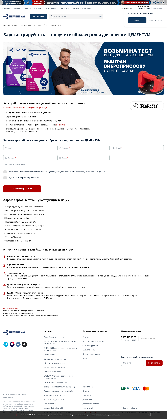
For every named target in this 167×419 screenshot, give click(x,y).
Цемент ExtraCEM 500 (53, 408)
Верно (137, 20)
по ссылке (60, 125)
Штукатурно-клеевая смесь (56, 382)
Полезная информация (94, 331)
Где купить (27, 8)
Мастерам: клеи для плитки (82, 8)
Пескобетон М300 (51, 404)
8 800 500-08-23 (144, 8)
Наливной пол (50, 354)
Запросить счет (51, 8)
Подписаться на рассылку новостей (23, 177)
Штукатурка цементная (54, 363)
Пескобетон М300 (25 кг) (54, 337)
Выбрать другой (155, 20)
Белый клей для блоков (54, 399)
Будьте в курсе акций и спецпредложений (137, 357)
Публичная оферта (129, 408)
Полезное (17, 8)
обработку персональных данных (90, 171)
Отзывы (86, 391)
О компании (6, 8)
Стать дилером (64, 8)
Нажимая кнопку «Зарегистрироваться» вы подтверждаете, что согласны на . (57, 171)
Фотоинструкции (90, 345)
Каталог (40, 16)
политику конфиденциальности (108, 415)
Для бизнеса (38, 8)
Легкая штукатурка (52, 371)
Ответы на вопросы (91, 354)
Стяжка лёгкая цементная (55, 359)
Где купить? (87, 408)
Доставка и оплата (90, 404)
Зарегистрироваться (22, 189)
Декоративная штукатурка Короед (59, 387)
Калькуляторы (88, 350)
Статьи (85, 337)
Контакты (86, 395)
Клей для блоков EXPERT (54, 395)
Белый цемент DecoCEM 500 (56, 367)
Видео (85, 358)
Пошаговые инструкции (93, 341)
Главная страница (10, 25)
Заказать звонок (158, 8)
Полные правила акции (11, 309)
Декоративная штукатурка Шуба (58, 391)
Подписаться (154, 363)
